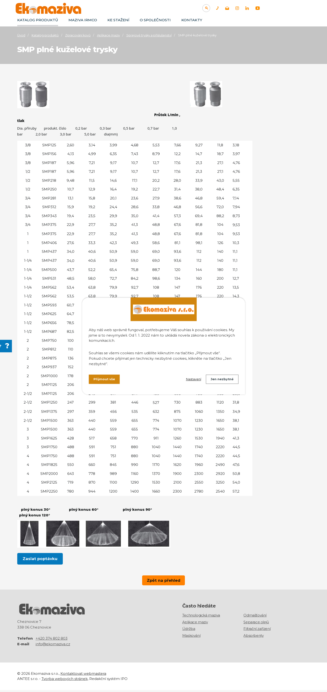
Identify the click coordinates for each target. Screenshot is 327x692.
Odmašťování (255, 617)
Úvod (21, 35)
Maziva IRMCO (82, 20)
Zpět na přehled (164, 580)
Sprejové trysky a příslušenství (149, 35)
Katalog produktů (37, 20)
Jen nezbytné (220, 380)
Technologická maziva (201, 617)
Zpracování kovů (78, 35)
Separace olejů (256, 624)
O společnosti (155, 20)
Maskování (191, 637)
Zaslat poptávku (40, 559)
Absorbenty (253, 637)
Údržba (188, 631)
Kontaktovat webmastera (83, 675)
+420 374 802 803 (52, 640)
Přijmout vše (105, 380)
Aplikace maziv (108, 35)
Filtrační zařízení (257, 631)
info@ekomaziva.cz (53, 646)
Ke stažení (118, 20)
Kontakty (191, 20)
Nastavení (190, 380)
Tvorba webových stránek (65, 681)
